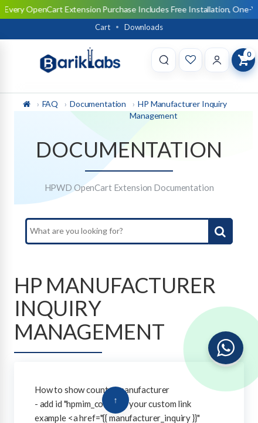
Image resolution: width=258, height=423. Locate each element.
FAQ (50, 104)
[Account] (217, 60)
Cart (102, 27)
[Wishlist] (190, 60)
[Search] (163, 60)
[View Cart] (243, 60)
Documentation (98, 104)
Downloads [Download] (143, 27)
